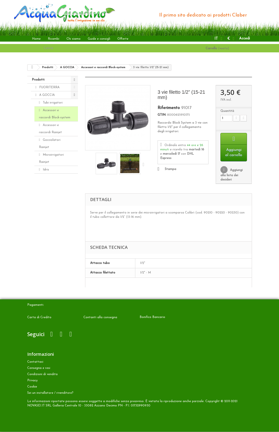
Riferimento (169, 108)
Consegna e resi (38, 368)
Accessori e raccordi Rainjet (50, 129)
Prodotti (38, 79)
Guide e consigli (99, 38)
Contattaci (35, 362)
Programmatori (54, 199)
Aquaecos (49, 222)
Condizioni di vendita (42, 374)
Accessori (45, 252)
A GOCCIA (46, 95)
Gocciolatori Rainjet (50, 143)
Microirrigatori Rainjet (51, 158)
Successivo (144, 164)
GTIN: (162, 114)
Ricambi (53, 38)
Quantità (227, 111)
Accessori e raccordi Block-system (54, 114)
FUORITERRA (49, 87)
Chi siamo (73, 38)
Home (36, 38)
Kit (44, 192)
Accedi (244, 38)
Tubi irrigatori (52, 102)
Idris (45, 169)
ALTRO (44, 237)
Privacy (32, 380)
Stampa (170, 169)
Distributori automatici (49, 181)
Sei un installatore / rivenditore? (50, 393)
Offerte (122, 38)
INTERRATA (47, 229)
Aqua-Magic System (49, 211)
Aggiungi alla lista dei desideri (231, 175)
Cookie (32, 386)
